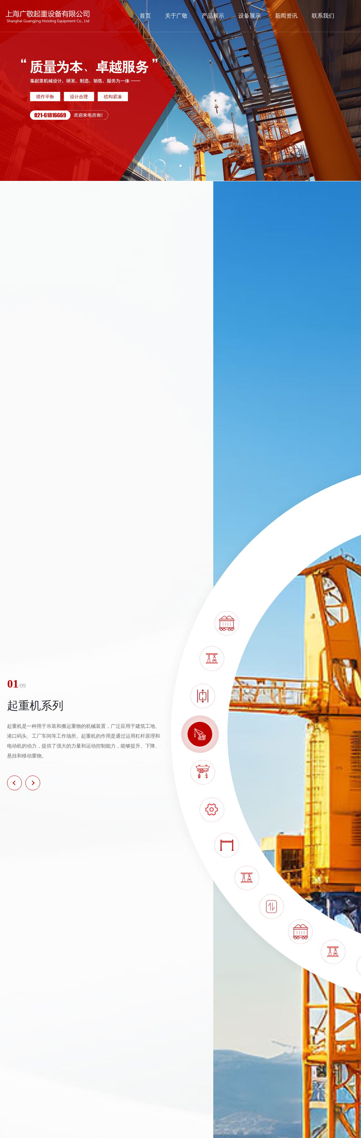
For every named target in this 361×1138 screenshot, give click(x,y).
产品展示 (213, 16)
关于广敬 (176, 16)
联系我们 (323, 16)
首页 (145, 16)
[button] (14, 783)
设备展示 (249, 16)
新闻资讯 (286, 16)
